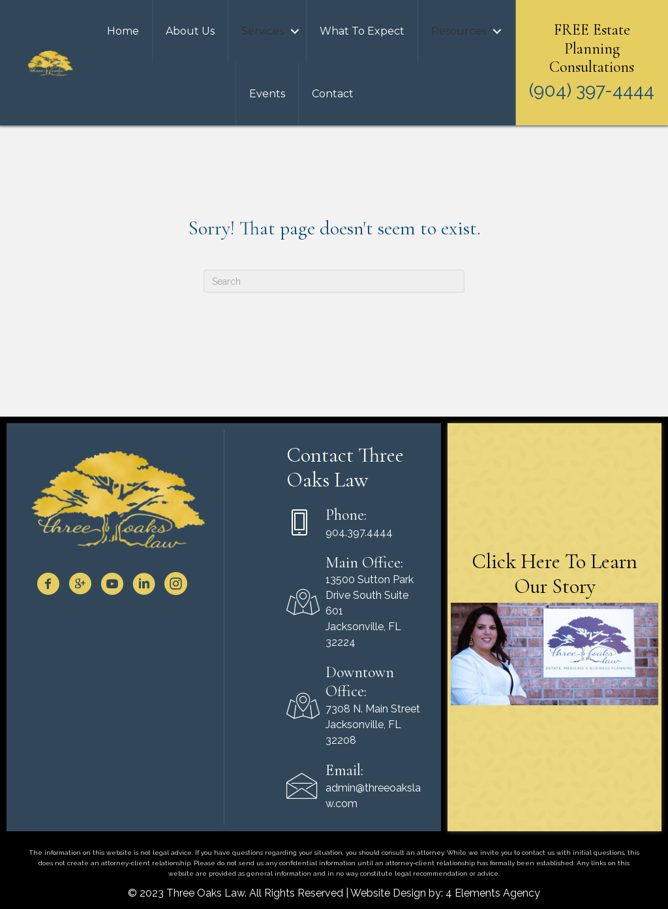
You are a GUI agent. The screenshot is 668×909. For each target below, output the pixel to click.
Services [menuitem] (262, 31)
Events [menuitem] (267, 94)
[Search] (334, 281)
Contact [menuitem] (333, 94)
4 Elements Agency (493, 893)
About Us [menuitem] (190, 31)
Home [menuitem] (123, 31)
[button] (295, 31)
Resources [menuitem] (458, 31)
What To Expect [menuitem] (362, 31)
